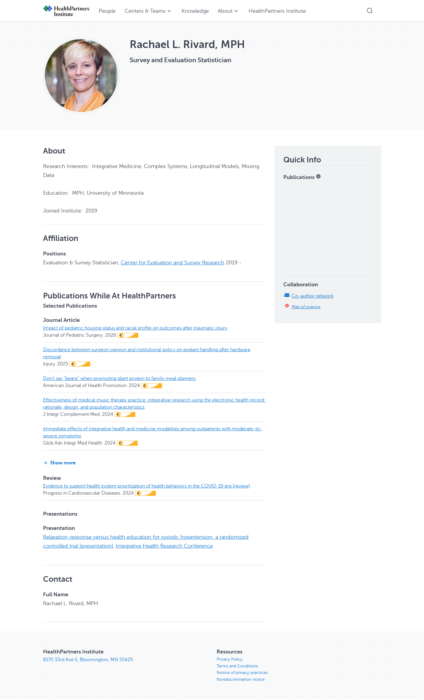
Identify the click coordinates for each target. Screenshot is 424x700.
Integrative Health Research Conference (164, 546)
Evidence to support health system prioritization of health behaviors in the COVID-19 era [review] (146, 485)
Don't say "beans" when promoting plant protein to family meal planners (119, 378)
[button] (369, 10)
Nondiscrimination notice (241, 680)
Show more (59, 463)
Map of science (306, 306)
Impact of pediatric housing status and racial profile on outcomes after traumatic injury (135, 327)
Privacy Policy (229, 659)
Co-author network (313, 296)
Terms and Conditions (237, 666)
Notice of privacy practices (242, 673)
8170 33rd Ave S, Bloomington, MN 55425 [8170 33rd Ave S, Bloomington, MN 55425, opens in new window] (88, 659)
